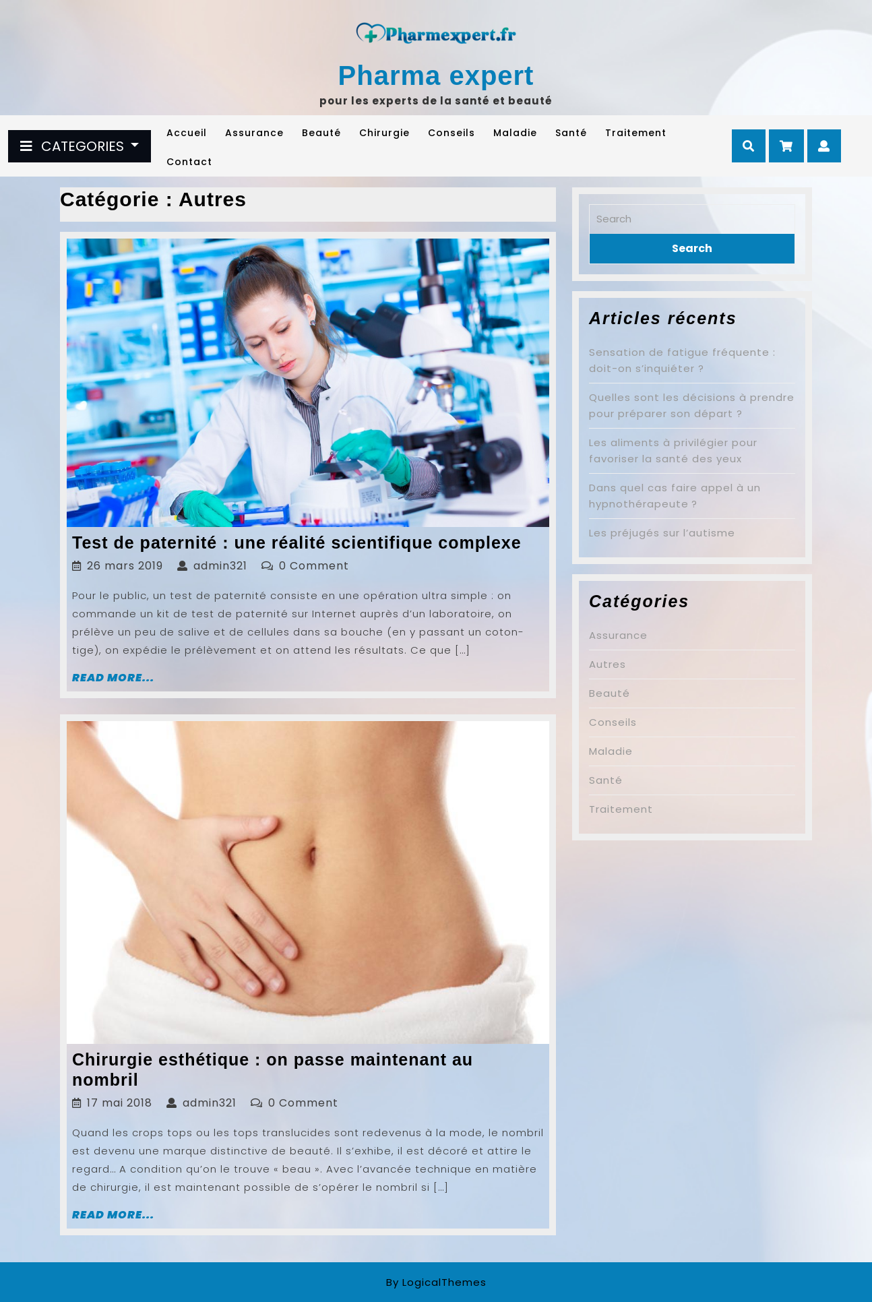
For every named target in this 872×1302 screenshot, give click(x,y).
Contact (189, 161)
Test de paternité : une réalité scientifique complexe (297, 542)
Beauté (321, 133)
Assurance (254, 133)
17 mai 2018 (119, 1103)
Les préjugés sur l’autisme (662, 533)
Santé (571, 133)
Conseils (451, 133)
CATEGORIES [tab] (73, 146)
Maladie (515, 133)
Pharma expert (436, 75)
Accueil (186, 133)
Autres (607, 664)
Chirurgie (384, 133)
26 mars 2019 (125, 566)
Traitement (635, 133)
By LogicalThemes (436, 1282)
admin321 (220, 566)
